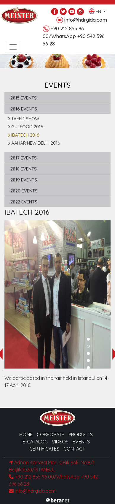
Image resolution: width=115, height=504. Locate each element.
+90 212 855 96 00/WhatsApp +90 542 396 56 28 (74, 36)
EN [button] (95, 10)
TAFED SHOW (23, 118)
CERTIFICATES (44, 449)
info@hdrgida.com (81, 20)
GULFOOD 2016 (25, 126)
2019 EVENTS (23, 180)
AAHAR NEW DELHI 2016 (34, 143)
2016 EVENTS (23, 109)
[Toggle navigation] (13, 47)
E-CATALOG (35, 442)
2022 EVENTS (23, 202)
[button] (88, 339)
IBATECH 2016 (23, 135)
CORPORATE (50, 434)
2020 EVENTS (24, 191)
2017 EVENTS (23, 158)
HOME (26, 434)
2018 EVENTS (23, 169)
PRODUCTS (80, 434)
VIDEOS (60, 442)
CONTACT (74, 449)
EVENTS (81, 442)
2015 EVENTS (23, 98)
